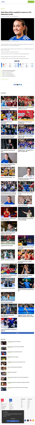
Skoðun (22, 405)
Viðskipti (22, 401)
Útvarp (22, 407)
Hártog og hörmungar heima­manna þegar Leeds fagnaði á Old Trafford (18, 382)
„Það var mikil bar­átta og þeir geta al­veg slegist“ (14, 367)
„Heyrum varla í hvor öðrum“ (7, 245)
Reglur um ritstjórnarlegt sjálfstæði (4, 404)
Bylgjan (29, 406)
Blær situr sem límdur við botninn (8, 259)
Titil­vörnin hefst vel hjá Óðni (7, 302)
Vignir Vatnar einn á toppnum (12, 372)
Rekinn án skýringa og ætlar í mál (8, 177)
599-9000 (3, 409)
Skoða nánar (4, 418)
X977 (28, 408)
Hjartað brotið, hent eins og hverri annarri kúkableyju (15, 346)
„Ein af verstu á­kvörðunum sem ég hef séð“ (14, 341)
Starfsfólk (11, 409)
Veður (29, 405)
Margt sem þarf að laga (5, 205)
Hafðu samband (12, 406)
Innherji (29, 400)
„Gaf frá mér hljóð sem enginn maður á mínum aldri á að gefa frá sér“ (18, 377)
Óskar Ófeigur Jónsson (4, 16)
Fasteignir (29, 401)
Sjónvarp (22, 406)
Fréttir (22, 400)
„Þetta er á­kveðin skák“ (23, 205)
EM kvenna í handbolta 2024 (5, 79)
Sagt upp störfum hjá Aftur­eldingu (8, 288)
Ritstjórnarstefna (12, 407)
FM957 (29, 407)
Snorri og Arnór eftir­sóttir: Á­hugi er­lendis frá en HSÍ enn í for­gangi (17, 387)
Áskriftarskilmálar (12, 408)
